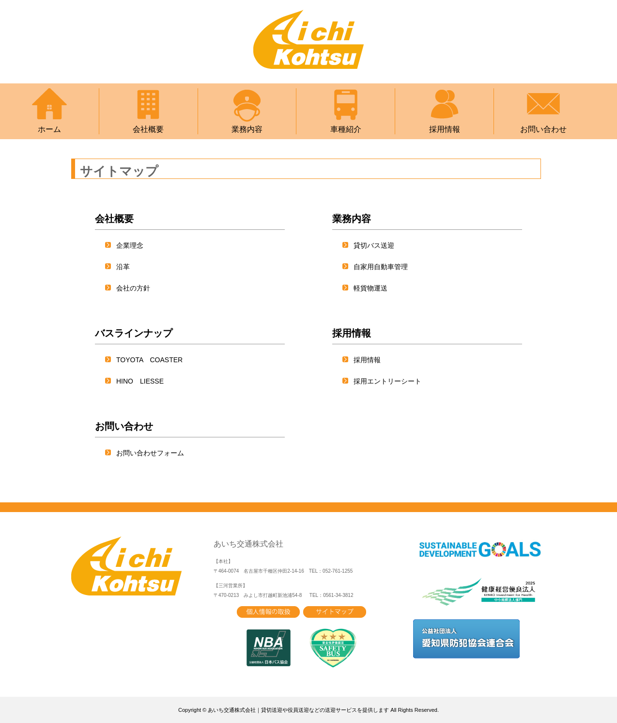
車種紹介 (346, 110)
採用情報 (444, 110)
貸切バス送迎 (374, 245)
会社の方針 (133, 288)
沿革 (123, 267)
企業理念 (129, 245)
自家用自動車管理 (381, 267)
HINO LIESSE (140, 381)
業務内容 (247, 110)
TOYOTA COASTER (149, 360)
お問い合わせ (543, 110)
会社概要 (148, 110)
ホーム (49, 110)
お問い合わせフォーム (150, 453)
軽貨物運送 (370, 288)
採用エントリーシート (387, 381)
